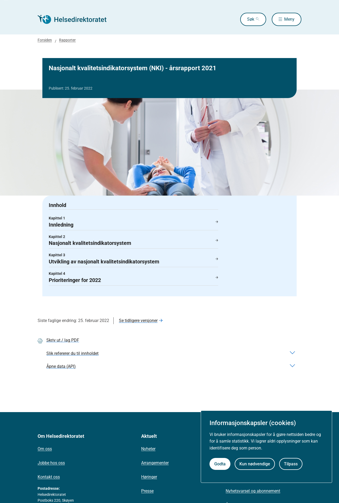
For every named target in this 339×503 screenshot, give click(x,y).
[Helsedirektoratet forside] (76, 19)
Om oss (45, 448)
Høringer (149, 476)
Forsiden (45, 40)
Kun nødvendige (254, 463)
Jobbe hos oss (51, 462)
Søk (250, 19)
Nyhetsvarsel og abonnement (253, 490)
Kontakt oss (49, 476)
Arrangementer (155, 462)
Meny (289, 19)
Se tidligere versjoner (138, 320)
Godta (220, 463)
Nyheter (148, 448)
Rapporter (67, 40)
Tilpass (291, 463)
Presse (147, 490)
